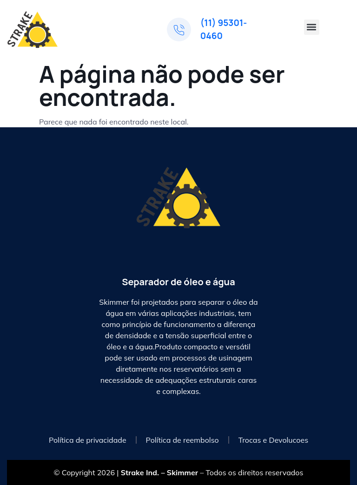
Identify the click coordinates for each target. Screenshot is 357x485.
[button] (311, 27)
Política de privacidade (87, 440)
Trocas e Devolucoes (273, 440)
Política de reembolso (182, 440)
